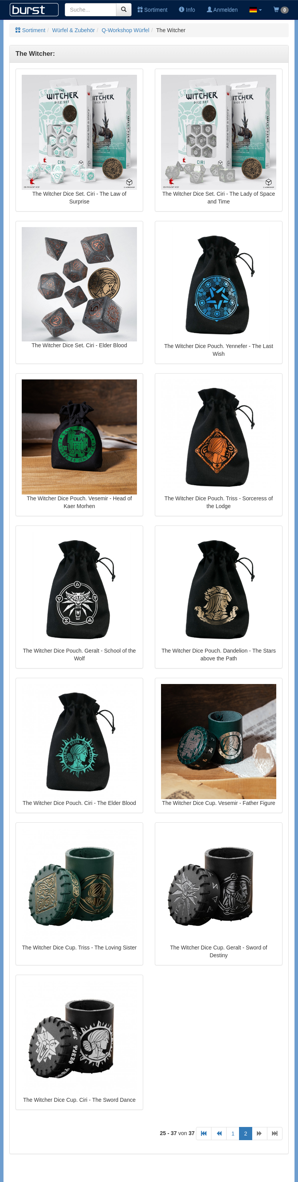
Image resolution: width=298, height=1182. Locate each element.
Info (187, 10)
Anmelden (222, 10)
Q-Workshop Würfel (125, 30)
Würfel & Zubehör (73, 30)
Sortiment (152, 10)
